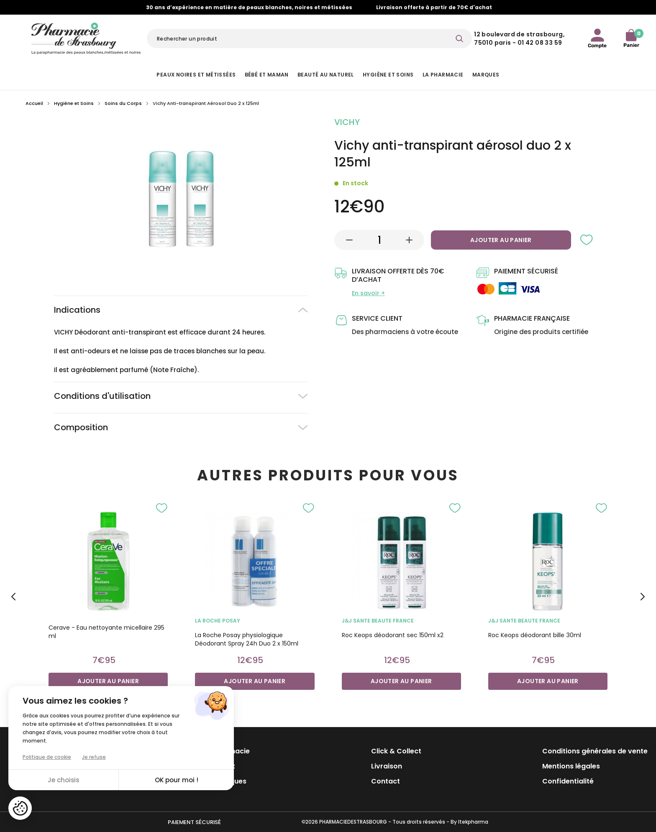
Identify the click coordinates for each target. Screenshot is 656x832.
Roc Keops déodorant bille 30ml (534, 635)
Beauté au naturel (325, 74)
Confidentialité (568, 781)
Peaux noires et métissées (196, 74)
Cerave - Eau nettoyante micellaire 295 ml (106, 631)
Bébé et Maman (267, 74)
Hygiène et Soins (388, 74)
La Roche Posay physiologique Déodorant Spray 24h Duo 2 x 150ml (246, 639)
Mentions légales (571, 766)
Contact (385, 781)
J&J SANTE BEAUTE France (378, 620)
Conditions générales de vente (595, 751)
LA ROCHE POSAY (217, 620)
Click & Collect (396, 751)
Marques (486, 74)
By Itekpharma (469, 821)
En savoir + (368, 293)
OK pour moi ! (176, 780)
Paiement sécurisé (194, 822)
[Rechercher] (309, 38)
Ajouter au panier (501, 240)
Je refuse (94, 757)
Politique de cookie (47, 757)
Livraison (386, 766)
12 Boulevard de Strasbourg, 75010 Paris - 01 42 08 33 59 (519, 38)
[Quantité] (379, 240)
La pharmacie (443, 74)
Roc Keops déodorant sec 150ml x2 (392, 635)
